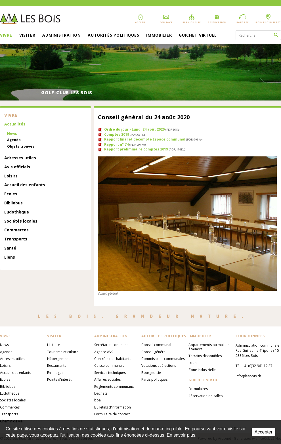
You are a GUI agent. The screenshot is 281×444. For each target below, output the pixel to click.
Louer (193, 362)
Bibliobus (13, 203)
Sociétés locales (20, 221)
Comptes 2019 (125, 134)
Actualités (15, 124)
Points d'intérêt (59, 379)
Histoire (53, 344)
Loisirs (11, 176)
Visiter (27, 35)
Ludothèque (16, 212)
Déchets (100, 393)
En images (55, 372)
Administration (61, 35)
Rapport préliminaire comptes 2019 (144, 149)
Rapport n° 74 (125, 144)
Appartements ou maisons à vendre (209, 346)
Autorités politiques (113, 35)
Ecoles (10, 194)
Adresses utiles (20, 158)
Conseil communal (156, 344)
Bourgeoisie (151, 372)
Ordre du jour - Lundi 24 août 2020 (142, 129)
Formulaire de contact (112, 414)
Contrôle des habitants (112, 358)
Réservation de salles (205, 395)
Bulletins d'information (112, 407)
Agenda (14, 140)
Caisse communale (109, 365)
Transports (15, 239)
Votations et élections (158, 365)
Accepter (263, 432)
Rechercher (276, 35)
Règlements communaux (114, 386)
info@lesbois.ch (248, 376)
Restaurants (56, 365)
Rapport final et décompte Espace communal (153, 139)
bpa (97, 400)
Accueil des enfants (24, 185)
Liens (9, 257)
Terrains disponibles (205, 355)
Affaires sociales (107, 379)
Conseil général (153, 351)
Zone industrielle (202, 369)
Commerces (16, 230)
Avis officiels (17, 167)
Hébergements (59, 358)
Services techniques (110, 372)
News (12, 134)
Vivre (6, 35)
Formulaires (198, 388)
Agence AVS (103, 351)
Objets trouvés (20, 146)
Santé (10, 248)
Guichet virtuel (198, 35)
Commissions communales (163, 358)
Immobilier (159, 35)
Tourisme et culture (62, 351)
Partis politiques (154, 379)
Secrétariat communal (111, 344)
